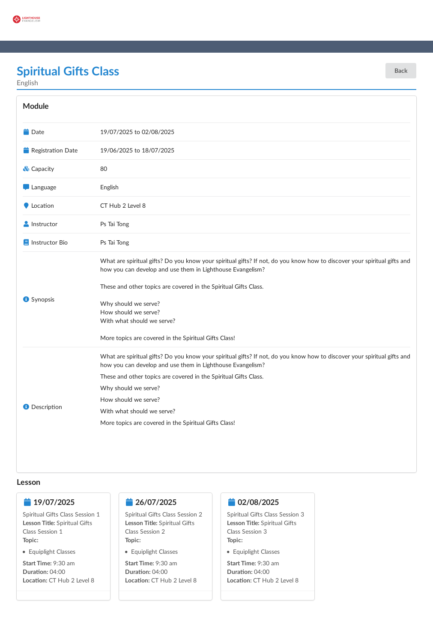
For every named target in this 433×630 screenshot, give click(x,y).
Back (400, 70)
